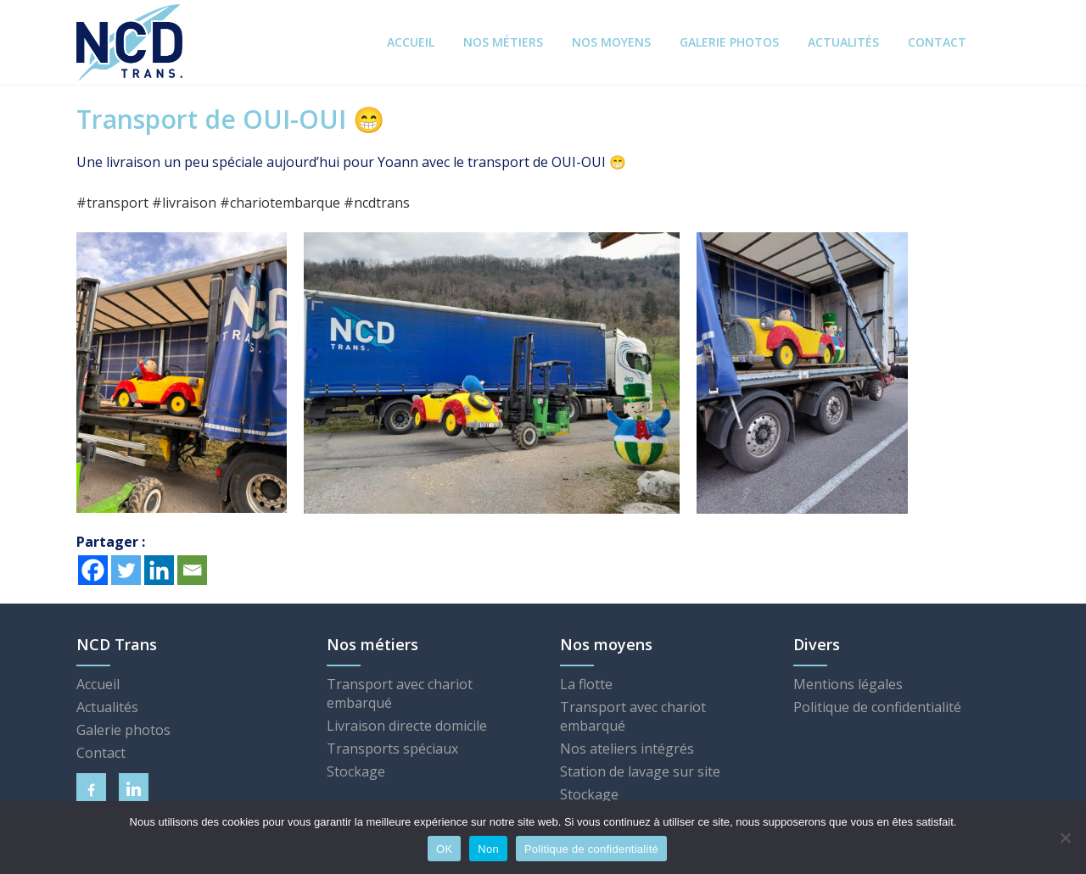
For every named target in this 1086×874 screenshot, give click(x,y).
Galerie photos (123, 730)
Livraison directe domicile (407, 725)
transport (112, 202)
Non (488, 849)
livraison (184, 202)
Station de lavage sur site (640, 771)
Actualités (107, 707)
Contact (101, 752)
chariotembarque (280, 202)
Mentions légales (848, 684)
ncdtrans (377, 202)
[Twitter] (126, 570)
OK (444, 849)
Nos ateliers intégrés (627, 748)
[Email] (192, 570)
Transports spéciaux (392, 748)
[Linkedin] (159, 570)
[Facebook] (93, 570)
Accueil (98, 684)
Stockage (356, 771)
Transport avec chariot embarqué (400, 693)
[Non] (1064, 837)
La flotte (586, 684)
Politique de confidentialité (877, 707)
